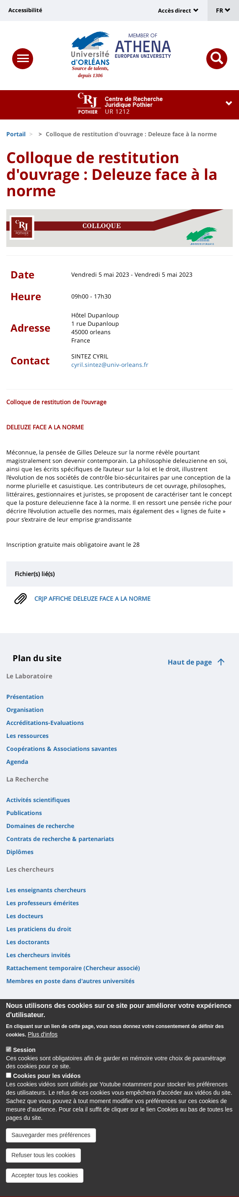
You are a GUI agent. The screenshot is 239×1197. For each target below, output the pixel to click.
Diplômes (20, 852)
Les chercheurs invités (38, 955)
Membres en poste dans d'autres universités (70, 981)
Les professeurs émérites (42, 903)
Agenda (17, 762)
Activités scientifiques (38, 800)
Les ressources (27, 736)
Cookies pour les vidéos (47, 1091)
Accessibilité (25, 10)
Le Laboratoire (29, 676)
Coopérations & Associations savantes (61, 749)
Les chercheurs (30, 869)
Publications (24, 813)
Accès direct (174, 10)
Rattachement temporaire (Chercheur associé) (73, 968)
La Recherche (27, 779)
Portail (16, 134)
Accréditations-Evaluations (45, 723)
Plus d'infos (42, 1049)
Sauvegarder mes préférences (50, 1150)
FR (223, 10)
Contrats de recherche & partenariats (60, 839)
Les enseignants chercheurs (46, 890)
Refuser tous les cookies (43, 1170)
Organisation (25, 710)
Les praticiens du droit (38, 929)
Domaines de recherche (40, 826)
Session (24, 1065)
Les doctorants (27, 942)
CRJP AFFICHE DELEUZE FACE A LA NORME (92, 598)
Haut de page (190, 662)
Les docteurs (24, 916)
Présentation (25, 697)
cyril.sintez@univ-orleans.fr (109, 365)
